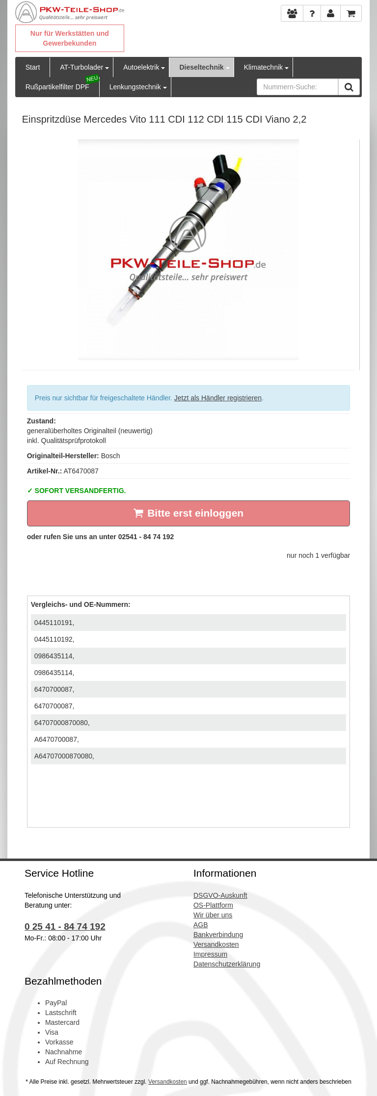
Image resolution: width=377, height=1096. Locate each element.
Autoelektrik (141, 67)
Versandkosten (167, 1081)
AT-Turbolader (81, 67)
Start (33, 67)
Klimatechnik (263, 67)
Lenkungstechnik (135, 87)
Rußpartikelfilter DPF (57, 87)
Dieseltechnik (201, 67)
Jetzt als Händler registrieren (218, 398)
